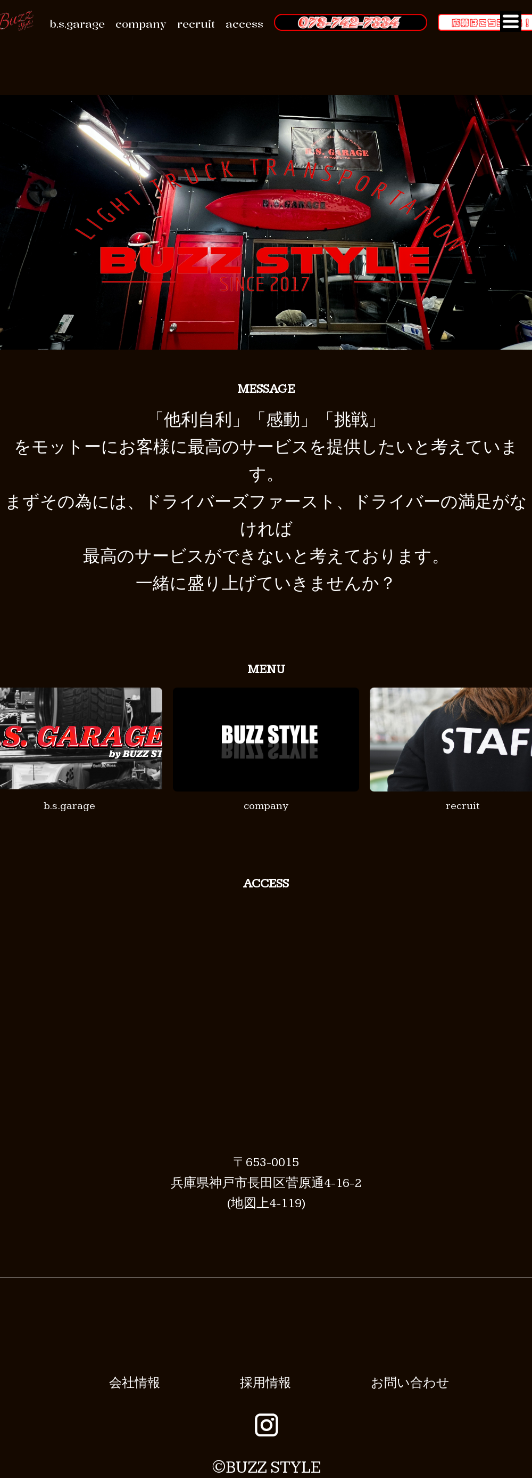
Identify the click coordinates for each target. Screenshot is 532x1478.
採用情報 (265, 1383)
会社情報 (134, 1383)
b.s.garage (77, 24)
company (141, 24)
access (244, 24)
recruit (196, 24)
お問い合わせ (410, 1383)
